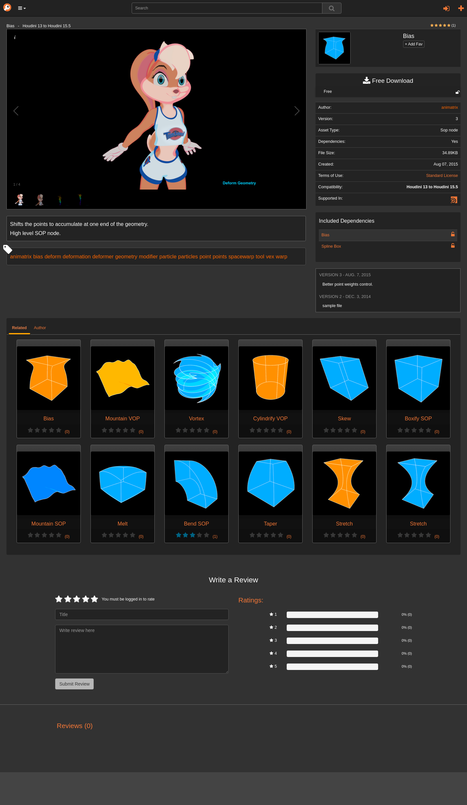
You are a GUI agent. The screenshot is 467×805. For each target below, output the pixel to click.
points (220, 256)
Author (40, 328)
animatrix (20, 256)
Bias (325, 235)
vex (270, 256)
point (205, 256)
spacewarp (241, 256)
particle (168, 256)
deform (52, 256)
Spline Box (331, 246)
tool (260, 256)
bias (38, 256)
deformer (103, 256)
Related (19, 328)
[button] (22, 8)
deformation (76, 256)
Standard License (442, 175)
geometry (126, 256)
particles (188, 256)
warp (281, 256)
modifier (148, 256)
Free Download (388, 80)
